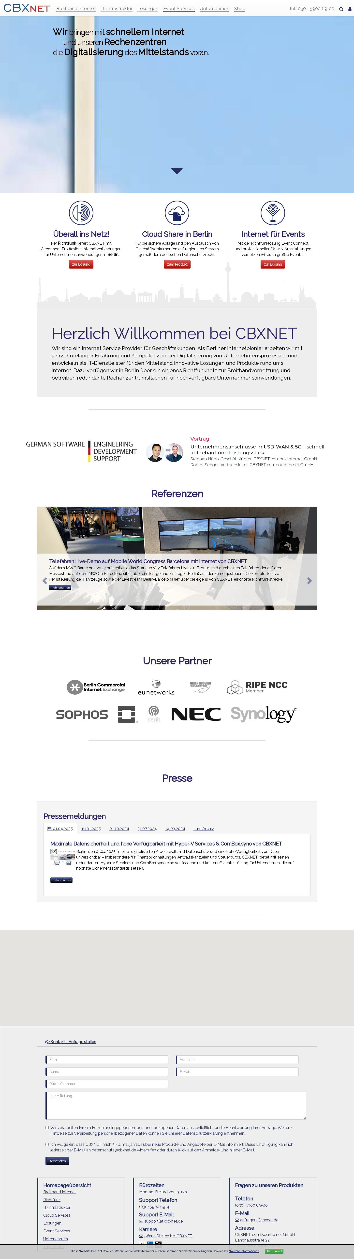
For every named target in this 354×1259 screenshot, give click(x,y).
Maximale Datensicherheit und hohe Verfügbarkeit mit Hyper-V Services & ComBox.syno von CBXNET (166, 844)
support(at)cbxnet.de (163, 1221)
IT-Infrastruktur (117, 8)
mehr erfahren (60, 587)
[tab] (177, 1042)
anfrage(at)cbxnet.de (259, 1220)
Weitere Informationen (244, 1251)
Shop (239, 8)
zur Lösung (81, 264)
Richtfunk (51, 1199)
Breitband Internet (76, 8)
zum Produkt (177, 264)
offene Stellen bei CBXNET (168, 1236)
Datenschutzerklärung (203, 1133)
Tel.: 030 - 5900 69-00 (311, 8)
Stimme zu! (274, 1251)
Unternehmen (214, 8)
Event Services (179, 8)
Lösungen (147, 8)
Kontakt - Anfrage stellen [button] (70, 1041)
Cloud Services (56, 1215)
